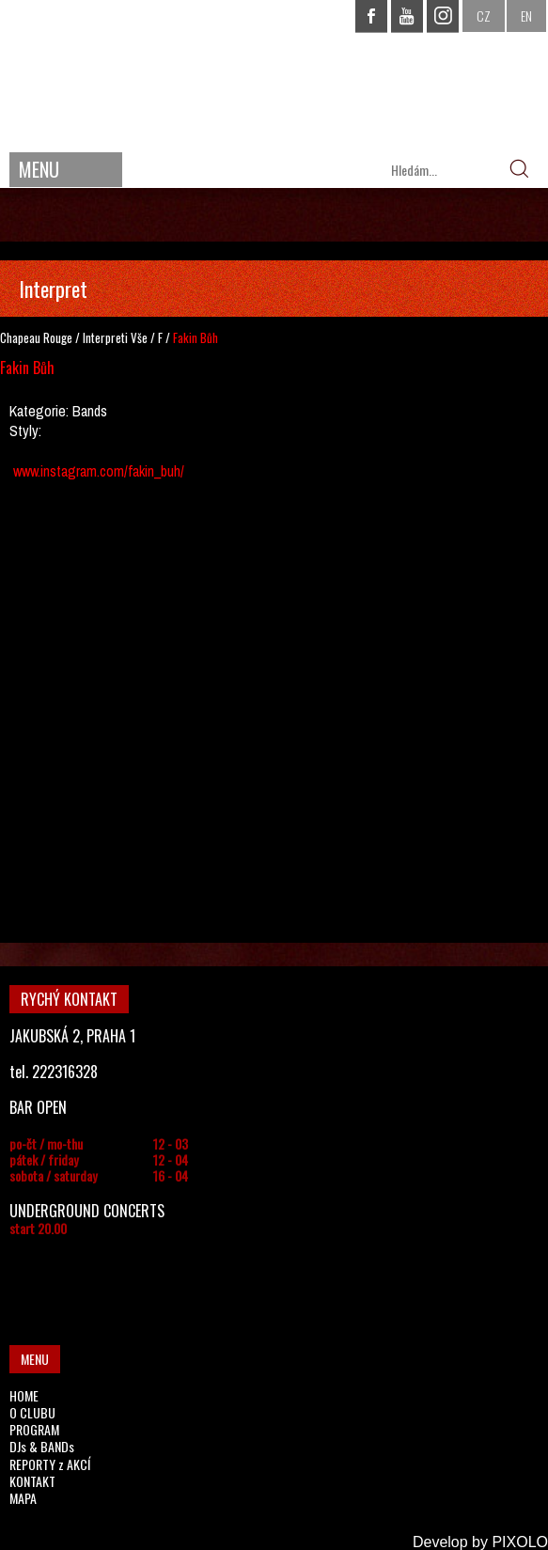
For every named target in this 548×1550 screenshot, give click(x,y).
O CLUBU (32, 1412)
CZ (484, 15)
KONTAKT (32, 1481)
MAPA (23, 1498)
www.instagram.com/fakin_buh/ (98, 471)
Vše (139, 337)
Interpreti (105, 337)
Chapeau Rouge (36, 337)
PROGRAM (34, 1429)
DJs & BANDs (41, 1446)
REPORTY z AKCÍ (49, 1464)
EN (526, 15)
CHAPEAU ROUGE (274, 74)
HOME (24, 1395)
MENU (39, 169)
